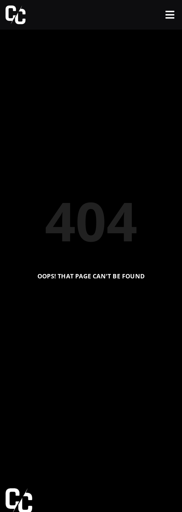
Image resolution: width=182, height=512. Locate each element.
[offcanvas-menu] (170, 14)
